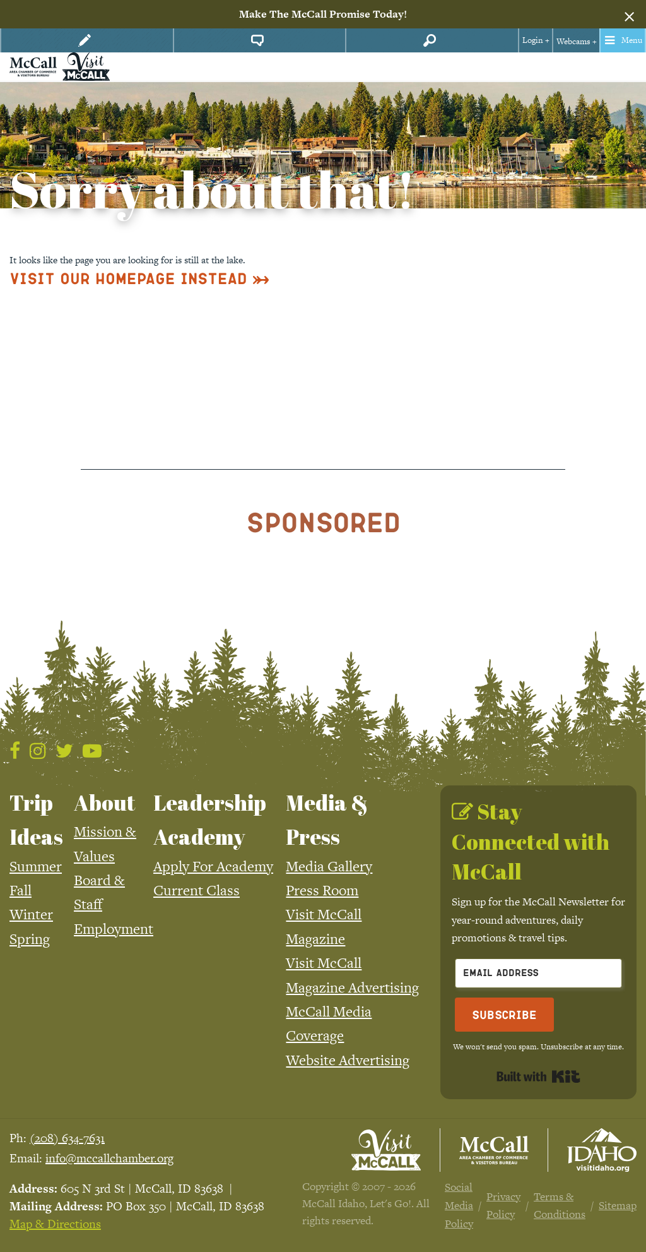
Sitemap (618, 1205)
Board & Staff (99, 892)
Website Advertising (347, 1060)
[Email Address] (538, 973)
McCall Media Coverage (329, 1023)
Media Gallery (329, 866)
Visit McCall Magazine (323, 926)
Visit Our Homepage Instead (128, 278)
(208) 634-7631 (67, 1138)
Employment (113, 929)
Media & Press (327, 819)
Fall (20, 890)
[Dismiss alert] (629, 14)
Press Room (322, 890)
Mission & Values (105, 843)
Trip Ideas (36, 819)
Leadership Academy (209, 819)
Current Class (196, 890)
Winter (31, 914)
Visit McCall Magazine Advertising (352, 975)
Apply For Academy (213, 866)
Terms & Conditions (559, 1205)
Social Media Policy (459, 1205)
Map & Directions (55, 1223)
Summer (35, 866)
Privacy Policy (503, 1205)
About (105, 802)
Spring (29, 939)
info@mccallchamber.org (109, 1158)
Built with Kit (538, 1076)
